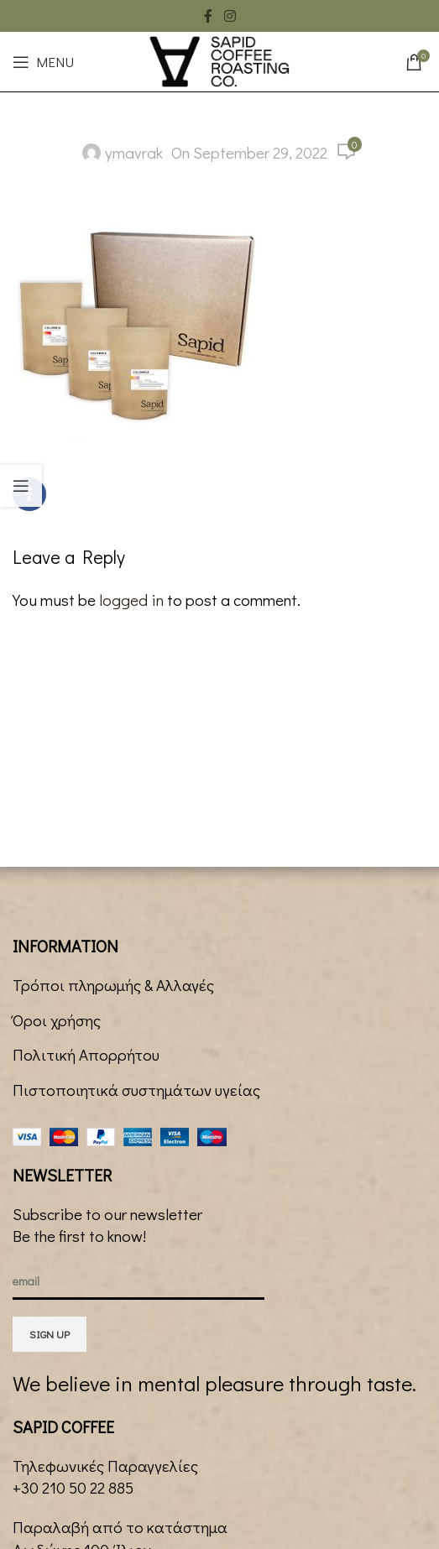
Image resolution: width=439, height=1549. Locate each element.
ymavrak (134, 152)
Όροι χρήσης (57, 1019)
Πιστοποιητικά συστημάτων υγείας (136, 1089)
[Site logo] (219, 59)
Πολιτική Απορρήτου (86, 1054)
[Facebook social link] (208, 16)
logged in (131, 599)
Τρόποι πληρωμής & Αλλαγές (113, 984)
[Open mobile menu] (43, 62)
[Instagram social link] (229, 16)
